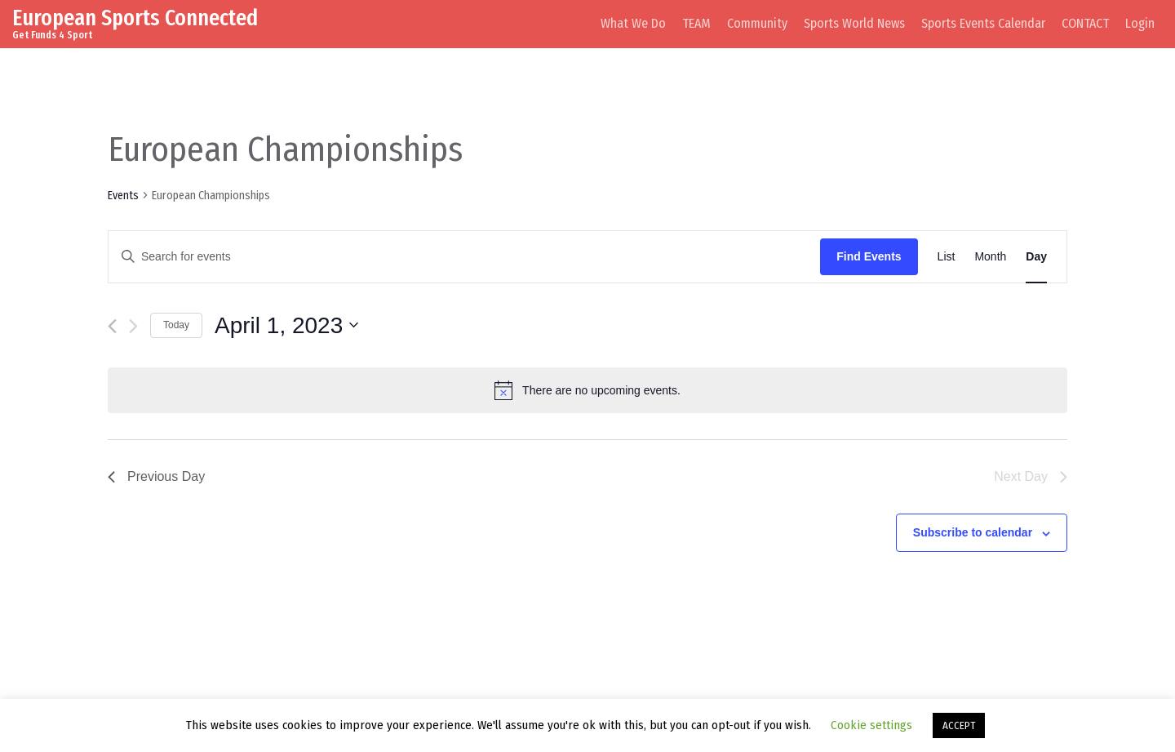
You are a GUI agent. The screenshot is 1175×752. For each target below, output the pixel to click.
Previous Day (156, 476)
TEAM (696, 23)
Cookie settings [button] (871, 725)
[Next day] (133, 326)
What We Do (633, 23)
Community (757, 23)
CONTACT (1085, 23)
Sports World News (854, 23)
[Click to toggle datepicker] (286, 325)
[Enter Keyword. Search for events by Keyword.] (464, 257)
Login (1140, 23)
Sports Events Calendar (983, 23)
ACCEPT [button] (958, 725)
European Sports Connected (135, 17)
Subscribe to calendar (972, 532)
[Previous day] (112, 326)
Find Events (868, 256)
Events (123, 195)
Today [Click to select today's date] (176, 325)
